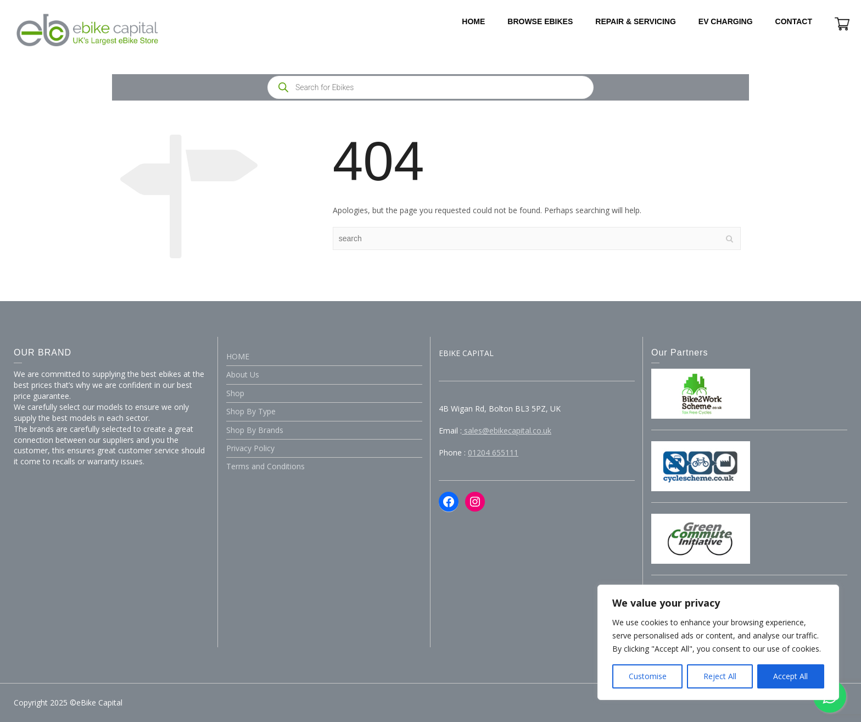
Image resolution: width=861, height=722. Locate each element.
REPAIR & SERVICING (635, 21)
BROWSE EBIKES (540, 21)
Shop (235, 393)
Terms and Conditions (265, 466)
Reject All (719, 676)
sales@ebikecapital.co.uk (506, 430)
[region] (718, 642)
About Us (242, 374)
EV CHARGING (725, 21)
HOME (473, 21)
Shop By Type (251, 411)
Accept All (790, 676)
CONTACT (793, 21)
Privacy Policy (250, 448)
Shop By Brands (254, 430)
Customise (648, 676)
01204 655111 (493, 452)
